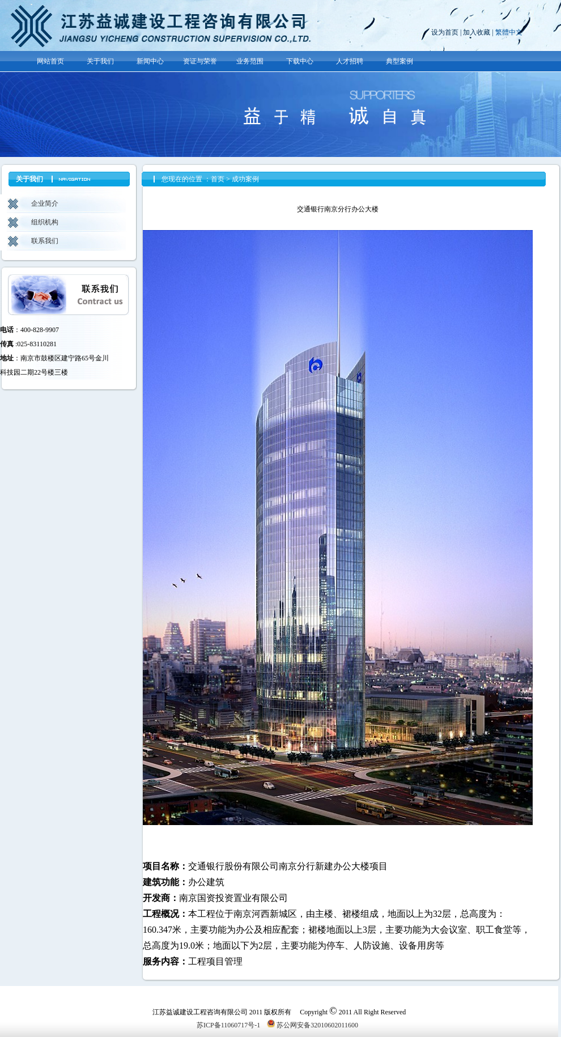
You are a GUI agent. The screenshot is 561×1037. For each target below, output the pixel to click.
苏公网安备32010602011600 (312, 1025)
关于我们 (100, 61)
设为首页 (444, 32)
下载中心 (299, 61)
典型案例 (399, 61)
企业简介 (44, 203)
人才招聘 (349, 61)
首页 (217, 179)
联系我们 (44, 241)
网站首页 (50, 61)
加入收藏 (476, 32)
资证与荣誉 (200, 61)
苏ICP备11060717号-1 (228, 1025)
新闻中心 (150, 61)
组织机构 (44, 222)
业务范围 (250, 61)
